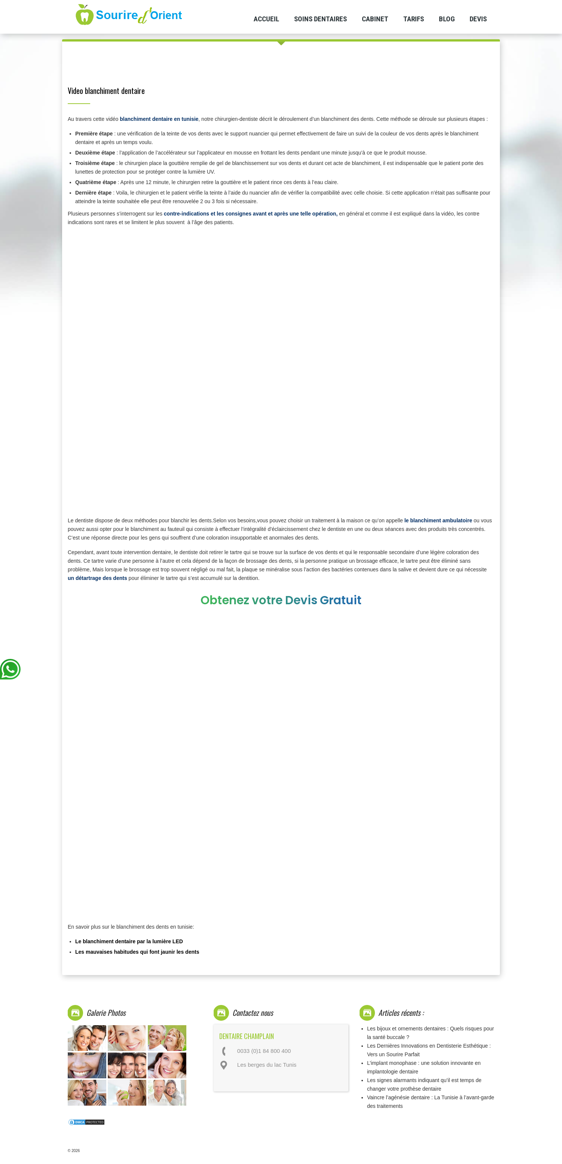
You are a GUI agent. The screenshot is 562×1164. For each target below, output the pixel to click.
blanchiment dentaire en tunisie (159, 119)
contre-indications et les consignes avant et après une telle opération (250, 214)
